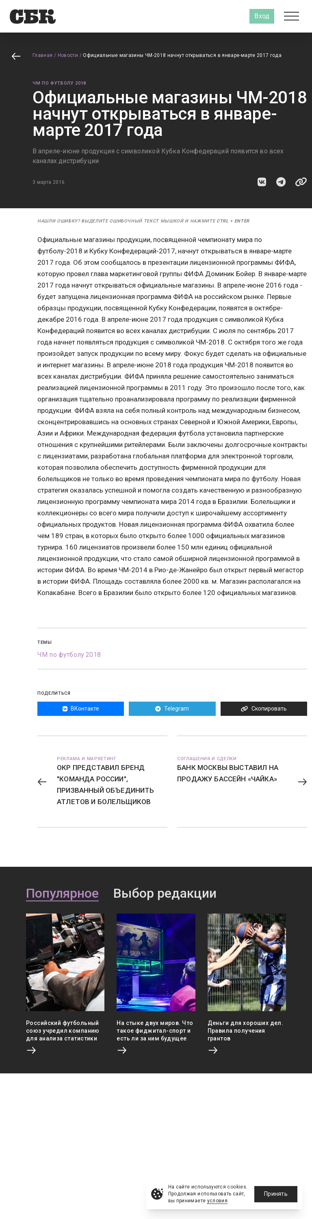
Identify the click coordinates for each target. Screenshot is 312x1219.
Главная (42, 55)
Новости (68, 55)
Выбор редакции (165, 893)
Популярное (62, 893)
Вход (261, 16)
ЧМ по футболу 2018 (59, 83)
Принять (276, 1194)
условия (217, 1201)
